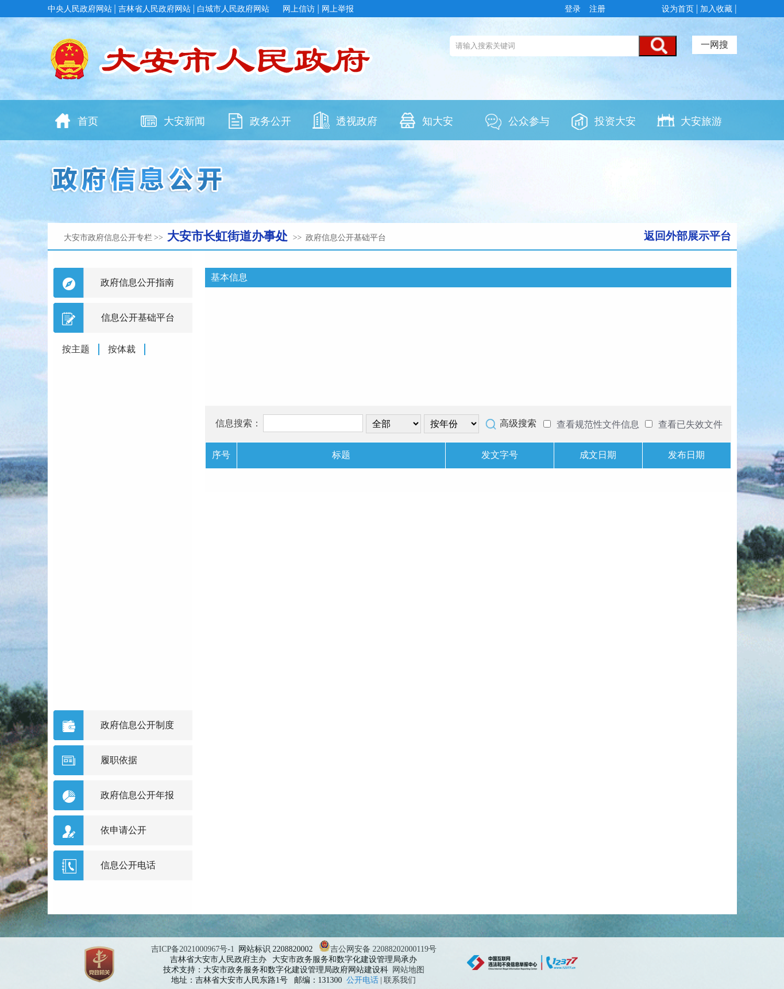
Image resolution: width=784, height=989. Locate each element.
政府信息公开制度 (137, 725)
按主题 (76, 349)
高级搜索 (518, 423)
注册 (596, 9)
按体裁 (122, 349)
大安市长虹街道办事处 (229, 236)
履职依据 (119, 760)
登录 (575, 9)
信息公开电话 (128, 865)
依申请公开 (123, 830)
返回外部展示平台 (687, 236)
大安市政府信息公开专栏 (108, 237)
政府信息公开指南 (137, 282)
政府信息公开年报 (137, 795)
